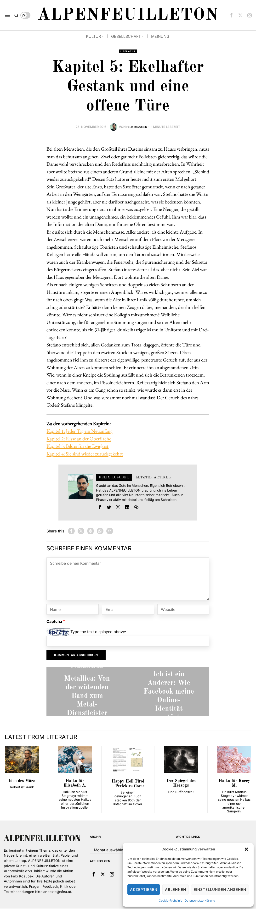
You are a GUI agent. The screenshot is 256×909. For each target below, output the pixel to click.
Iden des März (21, 781)
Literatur (128, 51)
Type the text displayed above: (98, 632)
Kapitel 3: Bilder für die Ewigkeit (77, 446)
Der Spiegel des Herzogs (181, 783)
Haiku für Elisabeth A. (74, 783)
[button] (246, 849)
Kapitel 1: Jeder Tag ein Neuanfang (79, 431)
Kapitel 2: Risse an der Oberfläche (78, 439)
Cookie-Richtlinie (170, 900)
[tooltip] (231, 15)
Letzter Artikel (153, 478)
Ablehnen (175, 889)
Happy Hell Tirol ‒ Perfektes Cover (128, 784)
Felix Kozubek (137, 127)
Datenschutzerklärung (200, 900)
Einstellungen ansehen (220, 889)
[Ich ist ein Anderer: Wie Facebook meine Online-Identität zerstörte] (168, 692)
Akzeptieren (143, 889)
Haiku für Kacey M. (234, 783)
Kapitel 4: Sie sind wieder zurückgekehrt (84, 454)
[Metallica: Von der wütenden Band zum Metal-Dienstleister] (87, 692)
